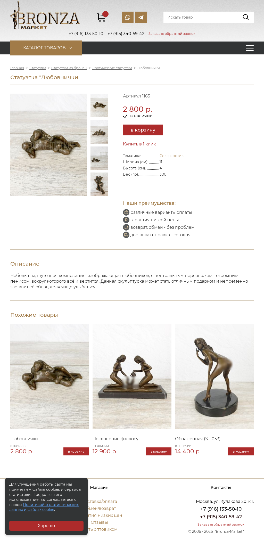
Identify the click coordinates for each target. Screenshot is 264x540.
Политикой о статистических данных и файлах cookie (44, 507)
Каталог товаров (44, 47)
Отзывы (99, 522)
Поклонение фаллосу (115, 438)
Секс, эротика (173, 155)
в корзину (143, 130)
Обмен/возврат (99, 508)
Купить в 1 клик (139, 144)
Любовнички (24, 438)
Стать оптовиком (99, 529)
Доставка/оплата (99, 501)
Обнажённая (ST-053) (198, 438)
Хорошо (46, 525)
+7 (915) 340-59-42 (221, 517)
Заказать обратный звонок (171, 33)
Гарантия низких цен (99, 515)
